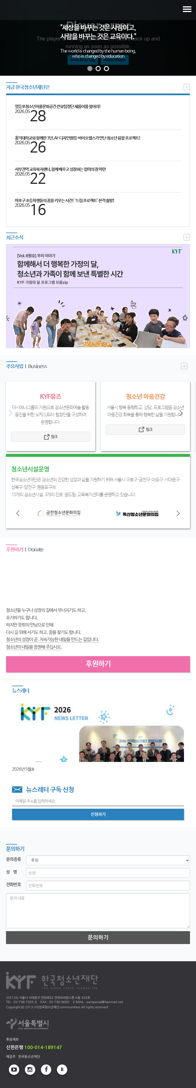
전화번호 (13, 884)
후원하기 (98, 664)
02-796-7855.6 (25, 1002)
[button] (14, 38)
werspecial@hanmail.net (104, 1002)
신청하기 (98, 814)
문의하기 (98, 937)
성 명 (11, 872)
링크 (54, 436)
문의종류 (13, 859)
